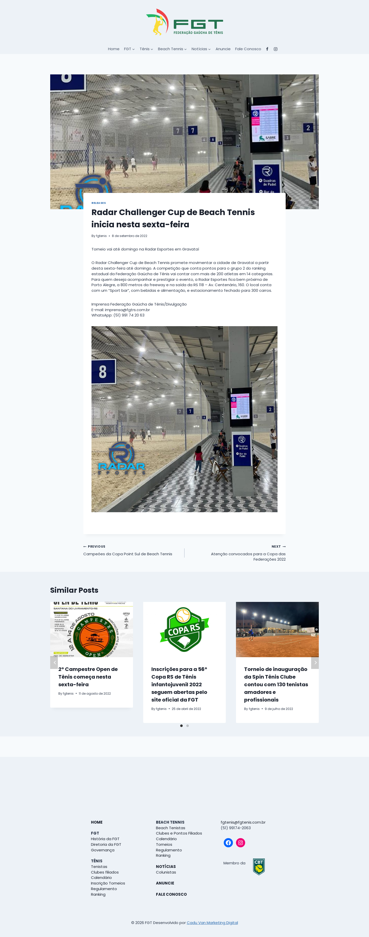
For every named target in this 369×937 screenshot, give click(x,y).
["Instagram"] (276, 49)
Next (315, 662)
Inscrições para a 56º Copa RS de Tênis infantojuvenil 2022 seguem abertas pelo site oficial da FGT (179, 684)
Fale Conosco (248, 48)
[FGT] (184, 22)
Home (114, 48)
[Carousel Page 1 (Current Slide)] (181, 726)
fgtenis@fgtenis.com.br (243, 822)
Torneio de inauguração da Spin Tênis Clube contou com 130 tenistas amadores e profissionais (276, 684)
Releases (98, 203)
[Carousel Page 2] (187, 726)
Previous (54, 662)
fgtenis (101, 236)
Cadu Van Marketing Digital (212, 922)
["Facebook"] (267, 49)
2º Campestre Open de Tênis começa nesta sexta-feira (88, 677)
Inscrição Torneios (108, 883)
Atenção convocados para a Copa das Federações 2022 (237, 553)
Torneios (164, 844)
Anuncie (223, 48)
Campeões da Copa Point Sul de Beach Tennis (132, 550)
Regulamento (104, 888)
